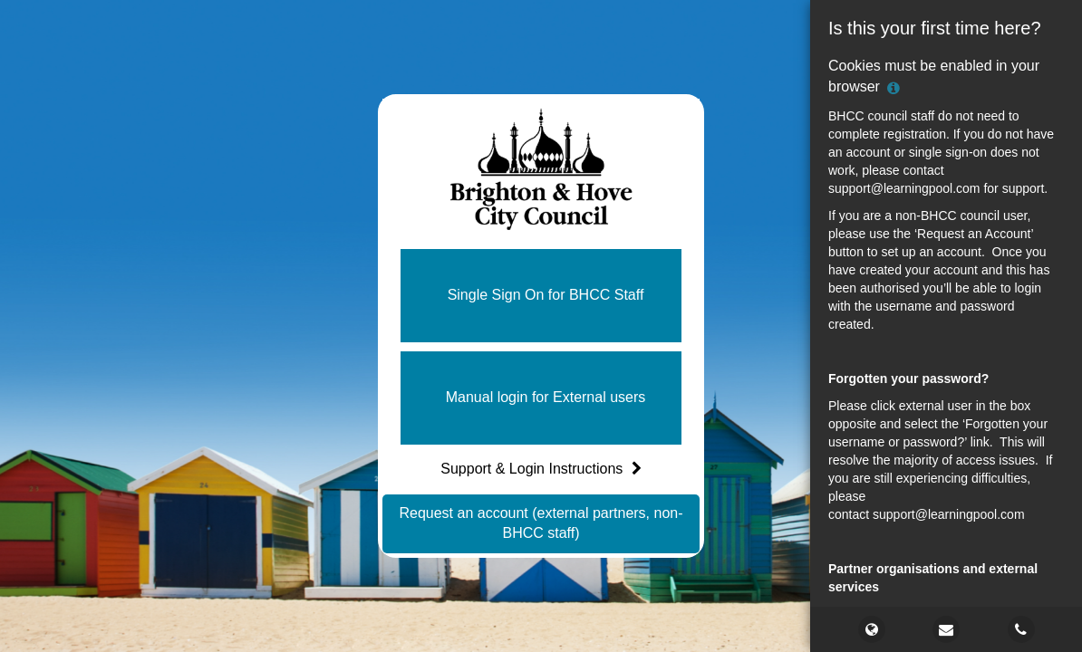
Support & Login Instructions (540, 468)
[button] (541, 295)
